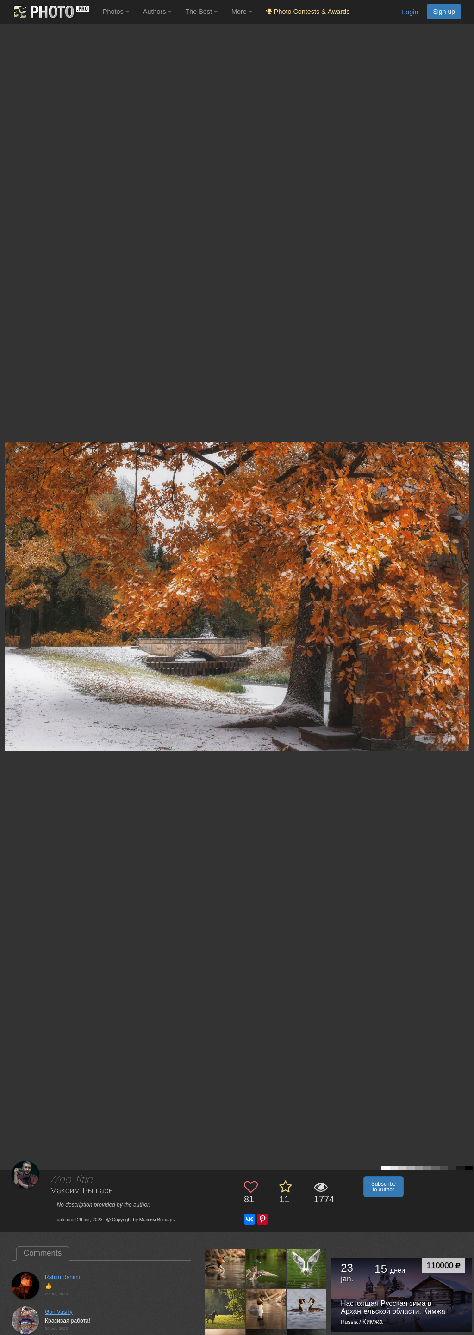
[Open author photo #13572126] (307, 1308)
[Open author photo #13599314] (225, 1308)
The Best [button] (201, 11)
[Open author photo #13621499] (266, 1268)
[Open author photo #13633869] (225, 1268)
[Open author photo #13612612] (307, 1268)
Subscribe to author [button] (383, 1187)
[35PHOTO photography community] (50, 12)
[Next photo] (465, 584)
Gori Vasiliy (59, 1312)
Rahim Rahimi (62, 1277)
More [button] (241, 11)
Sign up (444, 11)
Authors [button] (157, 11)
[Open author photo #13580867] (266, 1308)
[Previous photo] (9, 584)
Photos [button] (116, 11)
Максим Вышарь (81, 1191)
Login (410, 12)
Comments (43, 1253)
